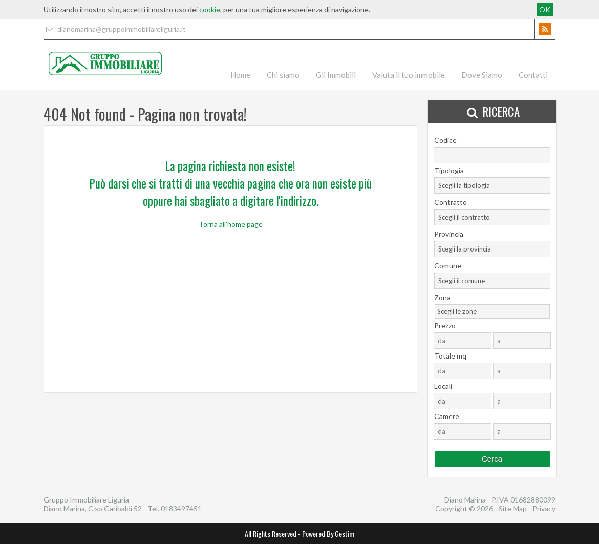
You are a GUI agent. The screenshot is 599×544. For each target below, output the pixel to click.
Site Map (513, 508)
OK (544, 9)
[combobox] (492, 185)
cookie (209, 9)
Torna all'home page (231, 224)
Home (240, 74)
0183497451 (181, 508)
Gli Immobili (336, 74)
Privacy (543, 508)
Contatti (533, 74)
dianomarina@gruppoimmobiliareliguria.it (115, 29)
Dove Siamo (481, 74)
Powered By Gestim (328, 533)
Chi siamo (283, 74)
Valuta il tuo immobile (408, 74)
